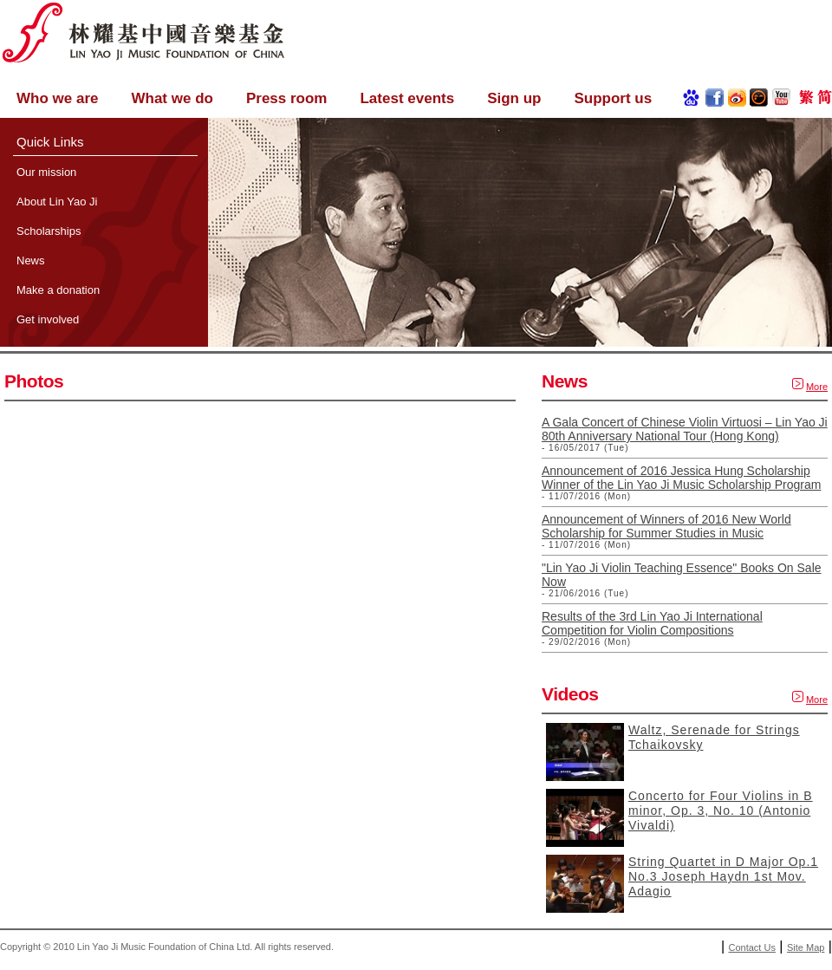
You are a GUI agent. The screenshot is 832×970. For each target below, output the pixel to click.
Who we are (57, 98)
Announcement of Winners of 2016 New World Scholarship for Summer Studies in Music (666, 526)
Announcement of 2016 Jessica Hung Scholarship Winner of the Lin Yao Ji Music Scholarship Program (681, 478)
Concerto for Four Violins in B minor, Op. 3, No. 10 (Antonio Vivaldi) (720, 810)
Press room (287, 98)
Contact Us (752, 947)
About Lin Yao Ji (56, 201)
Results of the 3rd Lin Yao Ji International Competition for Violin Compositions (652, 623)
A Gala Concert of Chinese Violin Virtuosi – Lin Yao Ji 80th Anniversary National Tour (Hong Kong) (685, 429)
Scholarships (48, 231)
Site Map (805, 947)
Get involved (47, 319)
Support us (613, 98)
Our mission (46, 172)
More (817, 386)
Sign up (514, 98)
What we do (171, 98)
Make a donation (58, 289)
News (30, 260)
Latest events (407, 98)
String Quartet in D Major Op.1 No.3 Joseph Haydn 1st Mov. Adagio (723, 876)
